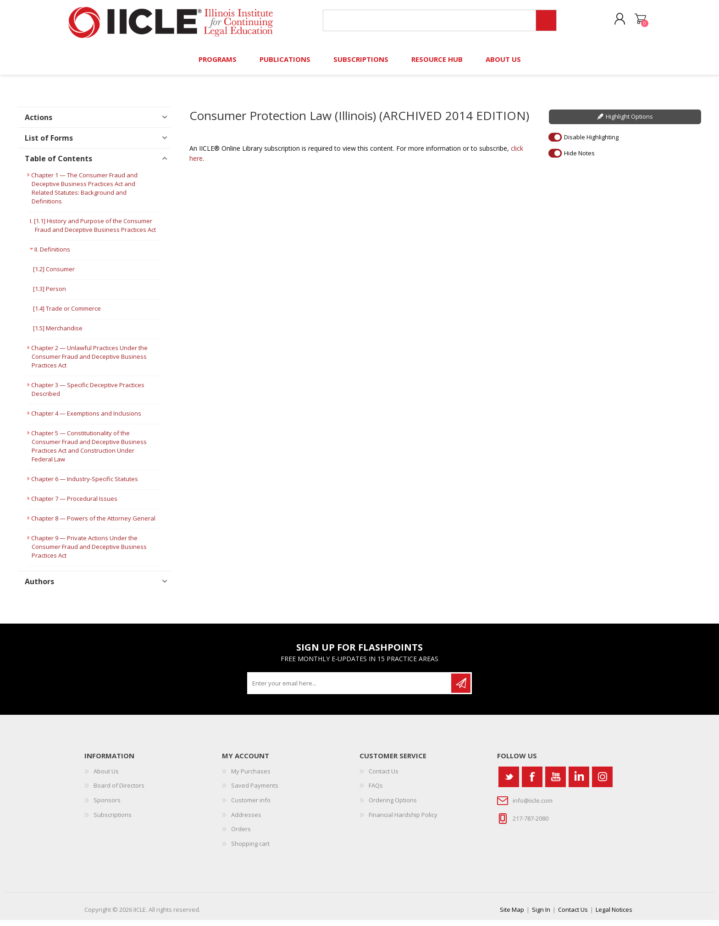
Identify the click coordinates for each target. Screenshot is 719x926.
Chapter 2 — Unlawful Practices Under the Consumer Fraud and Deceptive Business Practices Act (89, 362)
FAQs (376, 791)
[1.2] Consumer (54, 275)
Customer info (251, 806)
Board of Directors (119, 791)
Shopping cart (635, 22)
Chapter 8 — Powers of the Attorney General (93, 524)
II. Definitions (52, 255)
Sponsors (107, 806)
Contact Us (383, 777)
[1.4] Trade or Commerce (67, 314)
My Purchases (251, 777)
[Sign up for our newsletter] (350, 689)
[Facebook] (532, 783)
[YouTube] (555, 783)
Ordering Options (393, 806)
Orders (241, 835)
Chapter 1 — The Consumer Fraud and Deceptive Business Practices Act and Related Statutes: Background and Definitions (84, 194)
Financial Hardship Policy (403, 820)
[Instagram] (602, 783)
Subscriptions (113, 820)
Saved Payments (254, 791)
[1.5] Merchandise (58, 334)
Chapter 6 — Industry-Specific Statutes (84, 485)
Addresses (246, 820)
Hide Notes (579, 158)
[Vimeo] (579, 783)
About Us (106, 777)
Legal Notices (614, 915)
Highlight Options (629, 122)
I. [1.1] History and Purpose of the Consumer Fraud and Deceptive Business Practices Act (93, 231)
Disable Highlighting (591, 142)
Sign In (541, 915)
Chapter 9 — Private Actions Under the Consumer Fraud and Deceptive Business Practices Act (89, 552)
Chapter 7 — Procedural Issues (74, 504)
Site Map (512, 915)
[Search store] (427, 23)
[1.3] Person (49, 294)
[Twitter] (508, 783)
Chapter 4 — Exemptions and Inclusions (86, 419)
